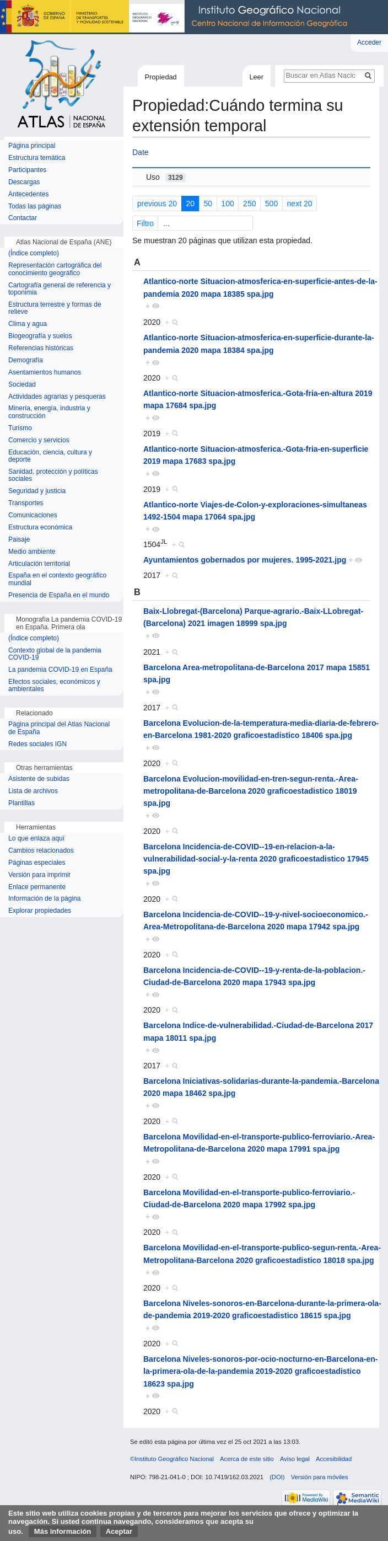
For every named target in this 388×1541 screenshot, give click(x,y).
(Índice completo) (33, 253)
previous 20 (157, 203)
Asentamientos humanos (44, 372)
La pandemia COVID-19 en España (60, 669)
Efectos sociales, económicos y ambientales (54, 685)
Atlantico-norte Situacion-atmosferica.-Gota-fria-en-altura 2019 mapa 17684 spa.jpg (257, 399)
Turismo (20, 428)
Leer (256, 77)
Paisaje (19, 539)
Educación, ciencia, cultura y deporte (50, 456)
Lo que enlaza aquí (36, 838)
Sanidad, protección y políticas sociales (53, 475)
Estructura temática (36, 158)
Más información (62, 1531)
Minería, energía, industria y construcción (49, 412)
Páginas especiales (36, 862)
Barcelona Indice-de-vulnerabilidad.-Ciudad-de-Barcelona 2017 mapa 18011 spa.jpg (258, 1031)
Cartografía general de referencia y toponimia (59, 289)
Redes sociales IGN (37, 744)
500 (271, 203)
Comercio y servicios (38, 440)
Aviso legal (295, 1459)
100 (227, 203)
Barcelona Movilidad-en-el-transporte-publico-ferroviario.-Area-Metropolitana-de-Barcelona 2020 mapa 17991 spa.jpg (259, 1142)
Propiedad (160, 77)
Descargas (24, 182)
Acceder (369, 42)
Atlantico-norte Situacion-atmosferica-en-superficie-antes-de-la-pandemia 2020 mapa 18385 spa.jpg (260, 287)
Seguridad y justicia (37, 491)
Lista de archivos (33, 791)
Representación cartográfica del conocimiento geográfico (54, 269)
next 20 (299, 203)
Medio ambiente (31, 551)
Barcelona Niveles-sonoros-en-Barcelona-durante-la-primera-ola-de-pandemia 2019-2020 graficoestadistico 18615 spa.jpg (262, 1309)
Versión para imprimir (39, 875)
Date (140, 152)
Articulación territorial (39, 564)
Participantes (27, 170)
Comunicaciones (32, 515)
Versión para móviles (319, 1477)
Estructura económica (40, 527)
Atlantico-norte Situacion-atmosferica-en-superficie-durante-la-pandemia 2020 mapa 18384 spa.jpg (258, 343)
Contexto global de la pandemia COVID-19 (54, 654)
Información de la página (44, 898)
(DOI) (277, 1477)
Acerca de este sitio (247, 1459)
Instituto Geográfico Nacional (176, 17)
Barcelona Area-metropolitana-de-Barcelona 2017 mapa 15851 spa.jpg (256, 673)
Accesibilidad (334, 1459)
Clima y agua (27, 324)
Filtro (194, 223)
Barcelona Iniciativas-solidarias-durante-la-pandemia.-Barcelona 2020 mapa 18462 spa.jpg (261, 1087)
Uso (166, 177)
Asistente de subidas (38, 779)
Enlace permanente (37, 887)
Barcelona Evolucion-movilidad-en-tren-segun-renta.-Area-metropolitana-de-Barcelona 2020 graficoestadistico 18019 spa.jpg (250, 791)
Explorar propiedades (39, 910)
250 (249, 203)
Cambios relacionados (41, 850)
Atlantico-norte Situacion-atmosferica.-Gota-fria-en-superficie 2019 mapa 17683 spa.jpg (255, 455)
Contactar (22, 218)
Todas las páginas (34, 206)
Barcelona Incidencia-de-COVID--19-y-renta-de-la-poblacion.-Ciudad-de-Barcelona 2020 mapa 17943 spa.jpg (254, 976)
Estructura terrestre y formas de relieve (54, 308)
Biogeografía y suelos (40, 336)
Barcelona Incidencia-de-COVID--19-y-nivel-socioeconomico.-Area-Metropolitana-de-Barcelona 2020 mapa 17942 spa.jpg (255, 920)
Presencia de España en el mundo (58, 595)
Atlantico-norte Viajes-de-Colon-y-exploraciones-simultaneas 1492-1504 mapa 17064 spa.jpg (255, 510)
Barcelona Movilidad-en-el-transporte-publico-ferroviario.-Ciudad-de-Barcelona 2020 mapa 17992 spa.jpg (249, 1198)
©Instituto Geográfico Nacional (172, 1459)
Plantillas (21, 803)
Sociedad (22, 384)
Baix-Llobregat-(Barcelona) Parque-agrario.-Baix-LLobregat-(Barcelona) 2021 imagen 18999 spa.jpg (253, 617)
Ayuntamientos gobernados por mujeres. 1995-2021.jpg (244, 559)
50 (207, 203)
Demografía (25, 360)
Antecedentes (28, 194)
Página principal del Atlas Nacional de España (59, 728)
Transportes (26, 503)
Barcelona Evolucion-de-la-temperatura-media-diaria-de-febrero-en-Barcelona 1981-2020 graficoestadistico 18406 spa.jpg (261, 729)
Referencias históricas (40, 348)
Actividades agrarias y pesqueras (57, 396)
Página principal (31, 145)
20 (190, 203)
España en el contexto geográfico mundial (57, 579)
